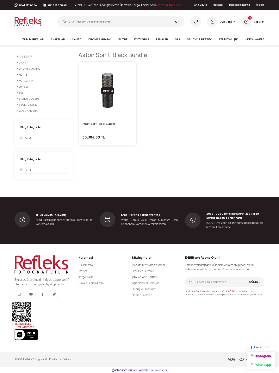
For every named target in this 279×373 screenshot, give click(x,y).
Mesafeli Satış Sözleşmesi (148, 265)
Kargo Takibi (86, 277)
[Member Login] (221, 21)
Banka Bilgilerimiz (239, 4)
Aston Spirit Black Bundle (99, 123)
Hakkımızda (85, 265)
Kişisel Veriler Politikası (146, 283)
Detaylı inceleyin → (172, 5)
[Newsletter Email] (224, 282)
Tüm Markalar (33, 39)
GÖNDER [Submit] (254, 281)
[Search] (120, 21)
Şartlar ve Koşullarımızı (207, 291)
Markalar (218, 4)
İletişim (260, 4)
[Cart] (252, 21)
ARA (177, 22)
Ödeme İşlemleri (142, 295)
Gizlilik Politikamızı (232, 291)
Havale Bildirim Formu (91, 283)
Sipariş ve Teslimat (144, 289)
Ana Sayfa (200, 4)
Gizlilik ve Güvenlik (143, 271)
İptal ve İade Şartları (144, 277)
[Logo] (28, 21)
